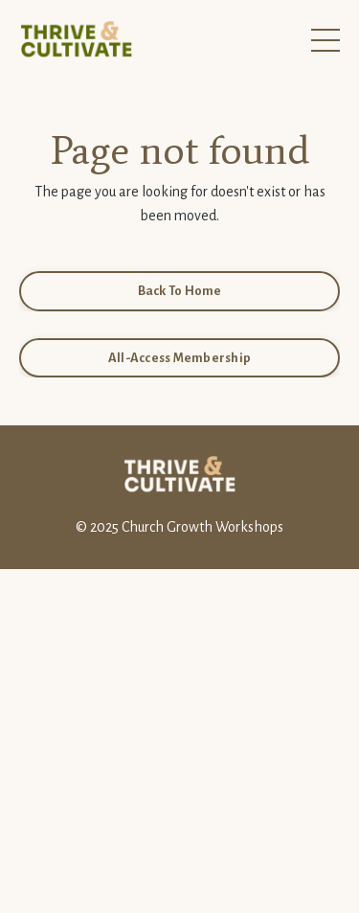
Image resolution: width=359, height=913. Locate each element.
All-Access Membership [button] (179, 358)
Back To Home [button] (180, 291)
